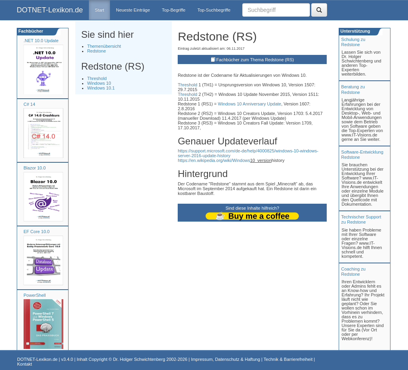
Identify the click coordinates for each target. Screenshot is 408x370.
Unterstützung (354, 31)
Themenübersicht (104, 46)
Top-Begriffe (173, 10)
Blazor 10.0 (35, 168)
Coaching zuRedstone (353, 272)
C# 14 (29, 104)
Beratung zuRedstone (353, 89)
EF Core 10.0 (36, 231)
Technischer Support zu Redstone (361, 219)
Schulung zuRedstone (353, 42)
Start (99, 10)
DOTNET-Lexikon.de (50, 10)
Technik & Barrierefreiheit (288, 359)
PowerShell (35, 295)
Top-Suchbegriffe (213, 10)
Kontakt (24, 364)
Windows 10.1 (101, 88)
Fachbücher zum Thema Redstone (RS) (255, 59)
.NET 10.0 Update (41, 40)
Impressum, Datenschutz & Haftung (225, 359)
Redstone (96, 51)
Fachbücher (30, 31)
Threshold (97, 78)
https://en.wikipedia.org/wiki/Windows (214, 160)
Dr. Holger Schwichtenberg (139, 359)
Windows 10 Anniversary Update (249, 103)
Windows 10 (99, 83)
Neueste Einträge (133, 10)
